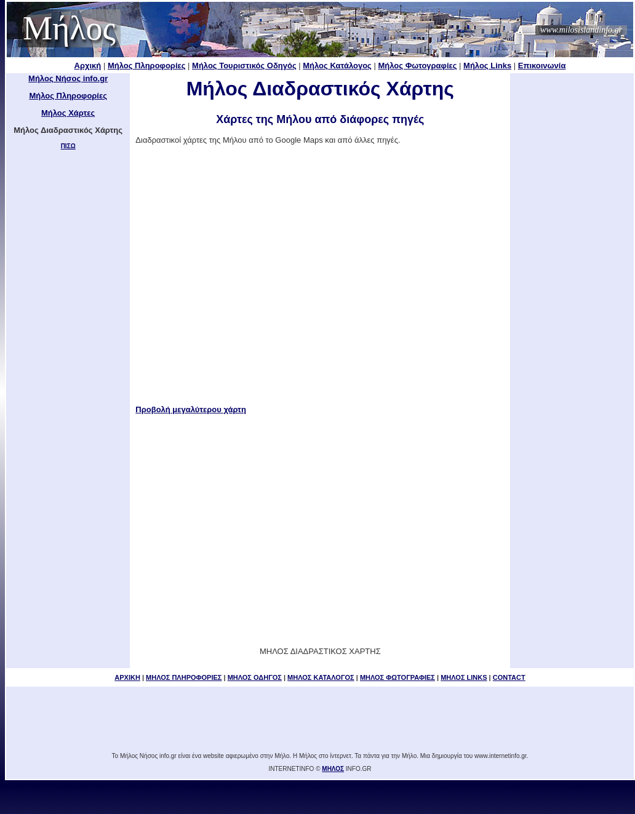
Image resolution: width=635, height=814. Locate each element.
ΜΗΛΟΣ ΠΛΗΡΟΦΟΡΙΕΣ (184, 677)
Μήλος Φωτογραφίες (417, 65)
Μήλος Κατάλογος (337, 65)
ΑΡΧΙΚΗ (127, 677)
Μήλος (69, 28)
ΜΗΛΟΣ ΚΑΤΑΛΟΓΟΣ (320, 677)
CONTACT (509, 677)
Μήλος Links (487, 65)
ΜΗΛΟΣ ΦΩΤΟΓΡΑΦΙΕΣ (397, 677)
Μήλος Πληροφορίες (147, 65)
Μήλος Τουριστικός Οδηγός (244, 65)
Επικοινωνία (542, 65)
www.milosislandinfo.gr (581, 29)
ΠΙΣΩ (68, 146)
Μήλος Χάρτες (68, 113)
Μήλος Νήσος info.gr (68, 78)
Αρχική (88, 65)
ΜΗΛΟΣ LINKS (464, 677)
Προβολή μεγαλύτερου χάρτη (190, 409)
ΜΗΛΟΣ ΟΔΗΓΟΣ (255, 677)
